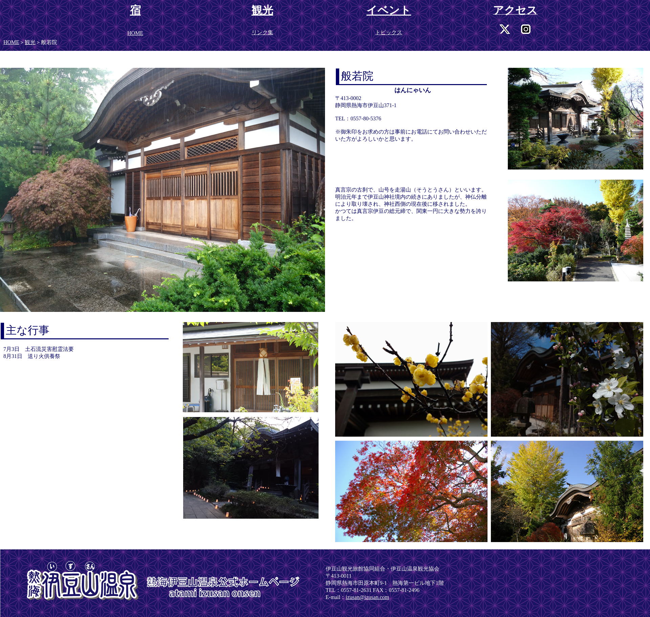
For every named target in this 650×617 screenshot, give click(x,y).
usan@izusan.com (369, 597)
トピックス (388, 32)
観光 (30, 42)
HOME (11, 42)
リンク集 (262, 32)
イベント (388, 10)
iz (348, 597)
